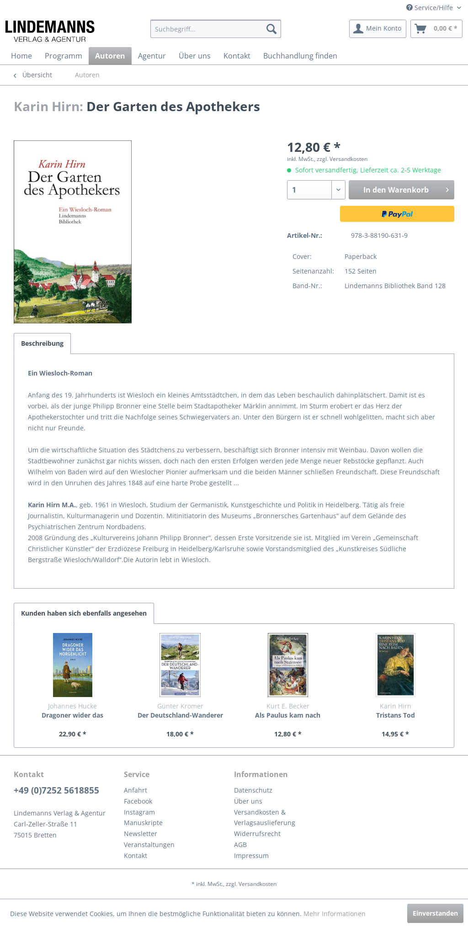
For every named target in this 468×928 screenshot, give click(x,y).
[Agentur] (152, 55)
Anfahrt (135, 790)
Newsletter (140, 833)
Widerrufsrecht (257, 833)
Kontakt (135, 855)
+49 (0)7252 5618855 (56, 790)
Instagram (139, 812)
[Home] (21, 55)
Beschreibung (42, 343)
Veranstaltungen (149, 844)
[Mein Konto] (377, 29)
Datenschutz (253, 790)
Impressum (251, 855)
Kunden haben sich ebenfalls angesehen (84, 613)
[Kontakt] (237, 55)
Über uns (248, 801)
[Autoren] (110, 55)
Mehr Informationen (334, 913)
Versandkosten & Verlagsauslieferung (264, 817)
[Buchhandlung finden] (300, 55)
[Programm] (63, 55)
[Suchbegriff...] (216, 29)
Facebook (138, 801)
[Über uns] (194, 55)
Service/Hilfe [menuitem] (430, 7)
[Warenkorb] (436, 29)
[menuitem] (216, 29)
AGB (240, 844)
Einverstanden (435, 913)
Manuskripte (143, 822)
